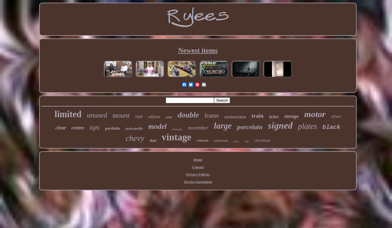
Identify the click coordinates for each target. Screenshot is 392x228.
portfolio (112, 128)
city (246, 141)
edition (154, 116)
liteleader (177, 129)
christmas (262, 140)
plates (307, 126)
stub (139, 116)
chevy (134, 138)
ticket (274, 116)
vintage (176, 137)
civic (169, 117)
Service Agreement (198, 182)
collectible (235, 117)
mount (121, 115)
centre (78, 128)
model (157, 126)
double (188, 115)
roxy (236, 141)
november (198, 128)
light (95, 128)
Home (197, 160)
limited (67, 114)
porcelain (249, 127)
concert (203, 140)
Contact (198, 167)
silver (336, 116)
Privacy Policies (198, 174)
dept (153, 140)
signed (280, 125)
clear (61, 128)
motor (314, 114)
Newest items (198, 50)
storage (291, 116)
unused (97, 115)
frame (211, 115)
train (258, 115)
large (223, 126)
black (331, 127)
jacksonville (134, 128)
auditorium (221, 141)
